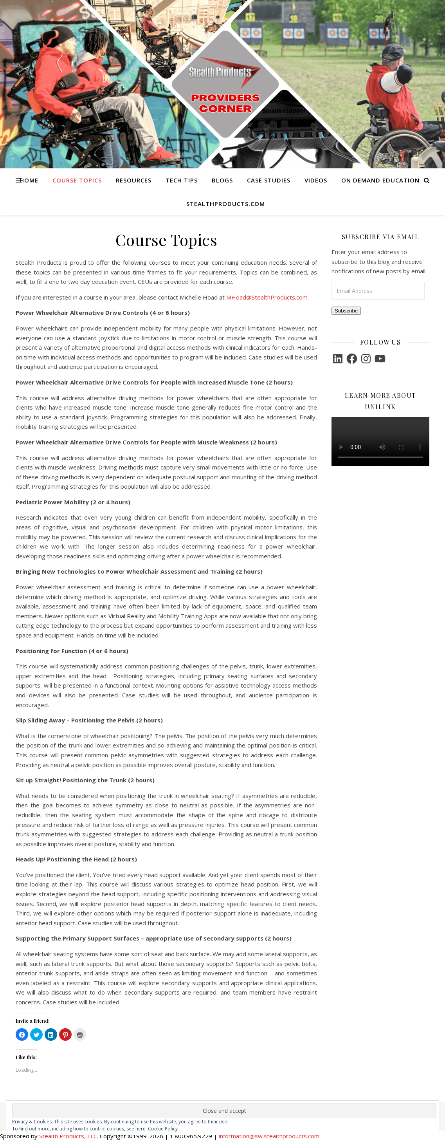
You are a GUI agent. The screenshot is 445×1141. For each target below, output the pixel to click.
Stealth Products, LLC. (68, 1136)
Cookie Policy (163, 1128)
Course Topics (77, 180)
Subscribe (346, 311)
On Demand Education (380, 180)
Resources (133, 180)
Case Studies (268, 180)
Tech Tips (182, 180)
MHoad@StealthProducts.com (267, 297)
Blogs (222, 180)
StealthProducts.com (225, 204)
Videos (315, 180)
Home (29, 180)
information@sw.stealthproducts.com (269, 1136)
